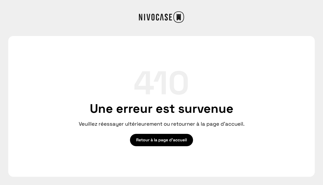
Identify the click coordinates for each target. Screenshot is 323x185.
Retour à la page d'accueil (161, 140)
